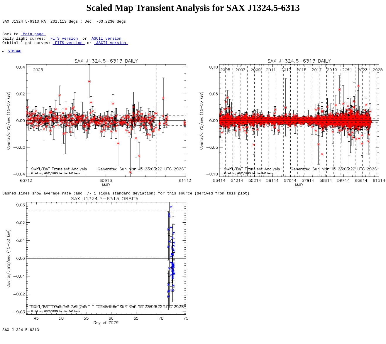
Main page (33, 36)
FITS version (64, 41)
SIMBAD (15, 56)
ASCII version (106, 41)
